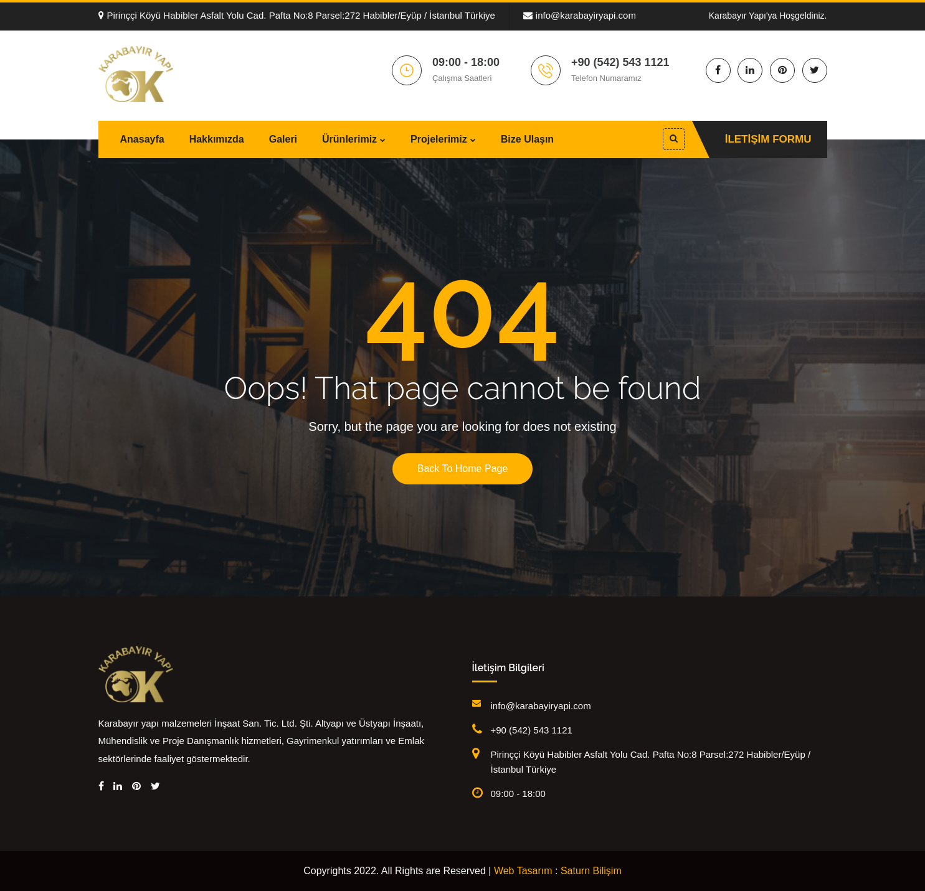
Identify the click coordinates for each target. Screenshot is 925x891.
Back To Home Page (462, 468)
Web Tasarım (523, 870)
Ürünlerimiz (349, 139)
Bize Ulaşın (527, 139)
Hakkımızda (216, 139)
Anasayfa (142, 139)
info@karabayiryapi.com (579, 15)
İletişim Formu (768, 139)
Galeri (283, 139)
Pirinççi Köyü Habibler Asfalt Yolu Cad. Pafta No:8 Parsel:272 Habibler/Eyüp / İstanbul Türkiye (296, 15)
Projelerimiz (438, 139)
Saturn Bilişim (591, 870)
